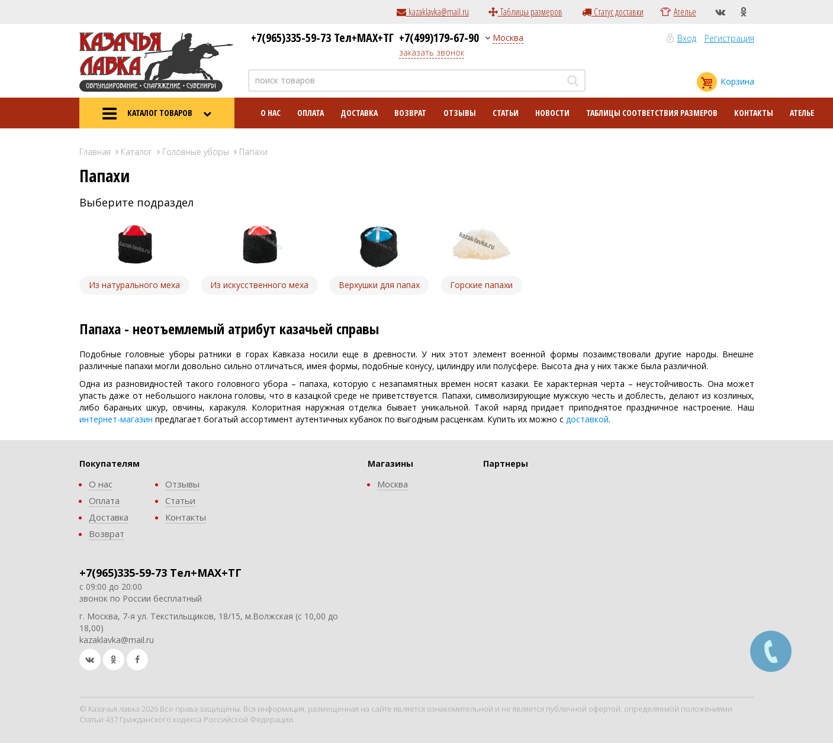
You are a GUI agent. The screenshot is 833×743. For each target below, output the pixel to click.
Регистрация (729, 38)
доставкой (587, 419)
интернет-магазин (116, 419)
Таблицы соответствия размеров (652, 112)
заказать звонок (431, 52)
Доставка (359, 112)
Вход (686, 38)
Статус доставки (613, 11)
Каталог (136, 151)
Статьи (506, 112)
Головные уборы (195, 151)
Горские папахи (481, 284)
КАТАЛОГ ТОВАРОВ (157, 113)
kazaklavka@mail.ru (433, 11)
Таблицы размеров (525, 11)
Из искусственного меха (259, 284)
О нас (270, 112)
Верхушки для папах (379, 284)
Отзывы (459, 112)
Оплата (310, 112)
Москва (508, 37)
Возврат (410, 112)
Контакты (753, 112)
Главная (95, 151)
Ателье (685, 11)
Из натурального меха (134, 284)
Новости (552, 112)
